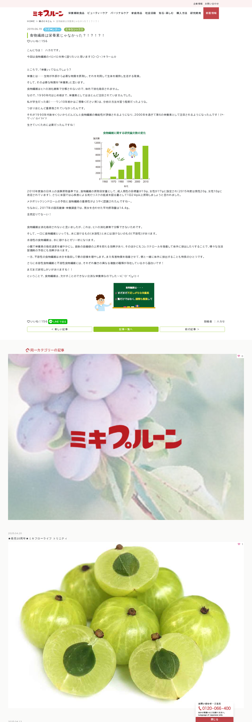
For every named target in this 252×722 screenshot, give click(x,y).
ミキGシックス (74, 29)
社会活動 (150, 13)
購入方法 (182, 13)
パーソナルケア (120, 13)
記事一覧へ (126, 329)
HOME (31, 21)
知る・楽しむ (166, 13)
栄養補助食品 (76, 13)
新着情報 (211, 13)
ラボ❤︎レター (52, 29)
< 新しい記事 (59, 329)
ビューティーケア (98, 13)
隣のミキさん (45, 21)
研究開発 (195, 13)
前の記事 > (192, 329)
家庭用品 (136, 13)
